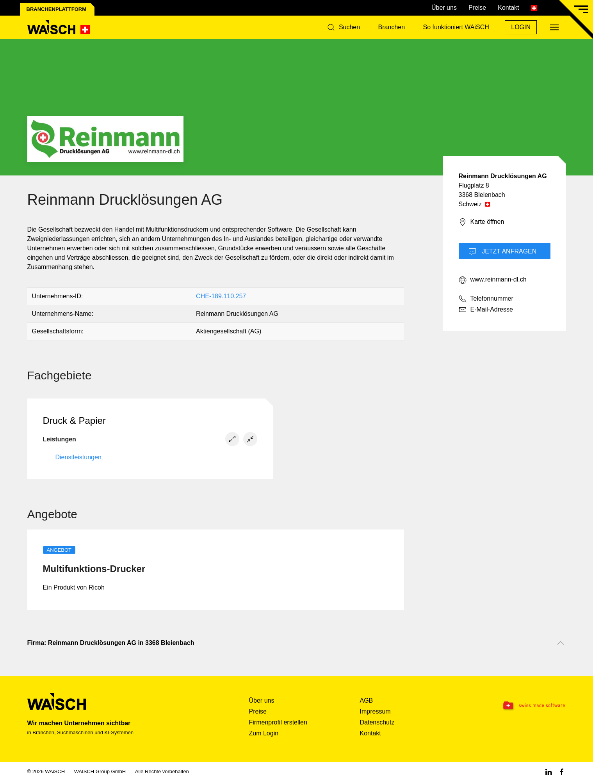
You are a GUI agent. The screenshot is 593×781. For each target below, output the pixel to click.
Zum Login (264, 733)
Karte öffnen (481, 222)
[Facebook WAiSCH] (562, 771)
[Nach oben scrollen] (560, 643)
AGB (366, 700)
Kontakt (508, 7)
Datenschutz (377, 722)
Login (521, 27)
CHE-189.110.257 (221, 296)
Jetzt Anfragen (502, 252)
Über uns (444, 7)
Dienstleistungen (78, 457)
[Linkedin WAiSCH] (548, 771)
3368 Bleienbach (482, 194)
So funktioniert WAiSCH (456, 27)
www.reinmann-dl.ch (493, 280)
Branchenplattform (57, 9)
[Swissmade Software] (518, 705)
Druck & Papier (74, 420)
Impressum (375, 711)
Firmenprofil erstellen (278, 722)
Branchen (391, 27)
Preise (477, 7)
